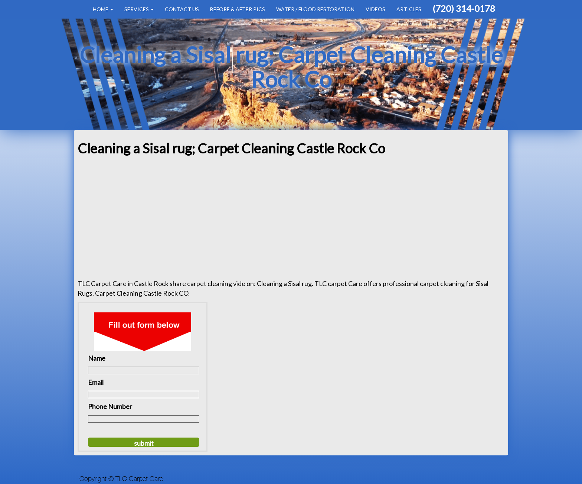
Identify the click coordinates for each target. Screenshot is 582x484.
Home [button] (103, 9)
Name (96, 358)
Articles (408, 9)
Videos (375, 9)
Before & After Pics (237, 9)
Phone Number (110, 406)
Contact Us (182, 9)
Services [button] (139, 9)
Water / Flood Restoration (315, 9)
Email (96, 382)
